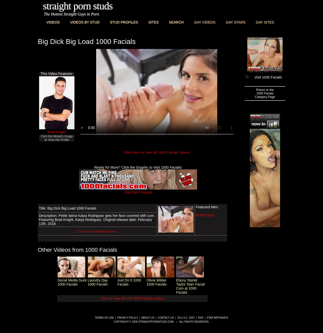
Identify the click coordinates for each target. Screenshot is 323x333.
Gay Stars (236, 22)
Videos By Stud (85, 22)
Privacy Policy (127, 317)
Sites (153, 22)
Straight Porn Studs (78, 6)
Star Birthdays (217, 317)
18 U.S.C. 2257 (186, 317)
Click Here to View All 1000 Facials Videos (157, 152)
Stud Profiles (124, 22)
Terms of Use (104, 317)
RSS (200, 317)
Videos (53, 22)
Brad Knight (56, 132)
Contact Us (166, 317)
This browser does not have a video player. (156, 94)
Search (176, 22)
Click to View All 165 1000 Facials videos (132, 298)
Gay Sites (265, 22)
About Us (147, 317)
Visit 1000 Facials (138, 190)
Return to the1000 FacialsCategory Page (265, 93)
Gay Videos (205, 22)
